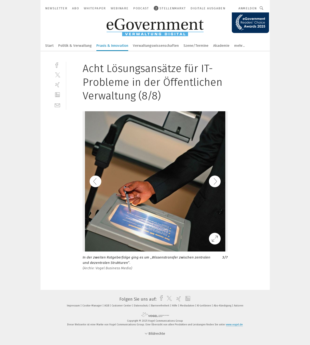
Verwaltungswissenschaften (156, 45)
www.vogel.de (234, 324)
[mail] (57, 105)
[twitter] (57, 75)
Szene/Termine (195, 45)
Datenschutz (141, 305)
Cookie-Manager (92, 305)
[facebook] (57, 65)
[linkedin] (57, 95)
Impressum (73, 305)
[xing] (57, 85)
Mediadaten (187, 305)
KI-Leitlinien (204, 305)
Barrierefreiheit (160, 305)
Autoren (238, 305)
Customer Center (122, 305)
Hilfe (175, 305)
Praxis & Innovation (112, 45)
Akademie (221, 45)
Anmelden (247, 8)
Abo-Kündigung (223, 305)
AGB (107, 305)
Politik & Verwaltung (75, 45)
